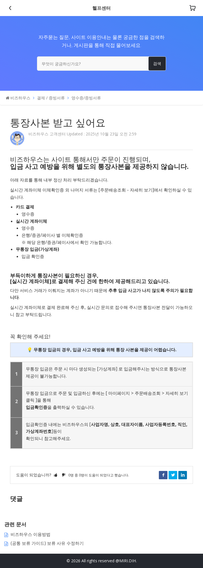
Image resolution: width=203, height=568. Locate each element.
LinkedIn (182, 475)
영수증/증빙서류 (86, 97)
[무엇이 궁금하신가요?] (101, 63)
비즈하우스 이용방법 (30, 534)
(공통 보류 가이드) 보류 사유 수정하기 (47, 543)
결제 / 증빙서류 (51, 97)
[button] (55, 475)
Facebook (163, 475)
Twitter (173, 475)
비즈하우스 (20, 97)
